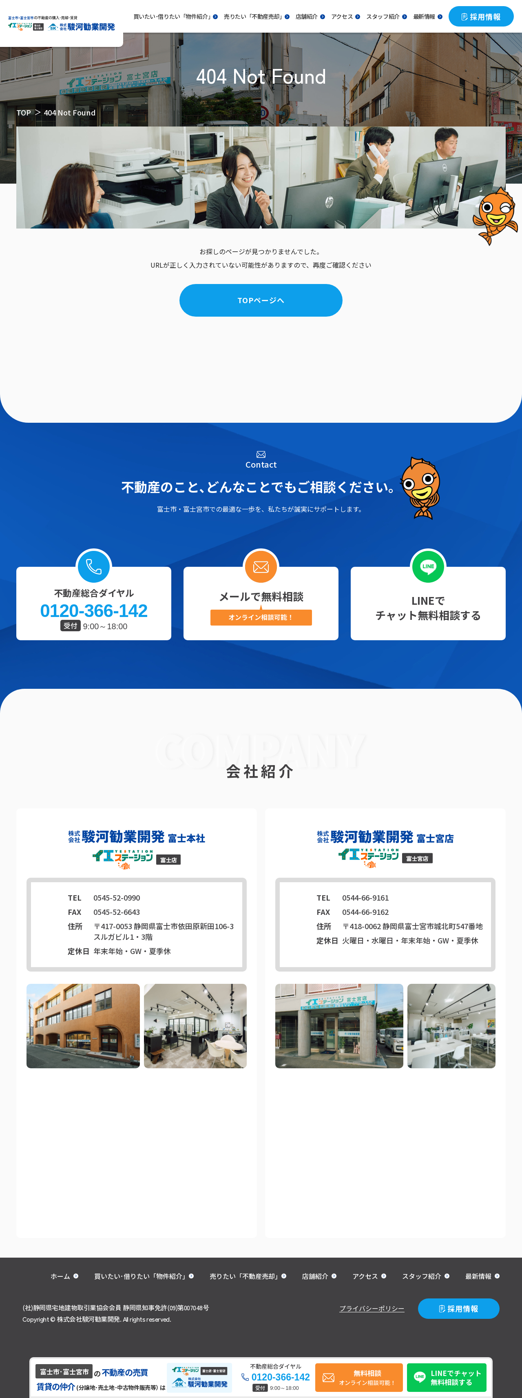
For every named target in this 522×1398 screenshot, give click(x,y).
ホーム (60, 1276)
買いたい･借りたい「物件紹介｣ (140, 1276)
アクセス (342, 16)
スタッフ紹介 (382, 16)
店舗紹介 (307, 16)
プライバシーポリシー (372, 1308)
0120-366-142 (93, 611)
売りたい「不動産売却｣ (253, 16)
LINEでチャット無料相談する (428, 607)
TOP (23, 112)
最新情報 (424, 16)
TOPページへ (260, 300)
